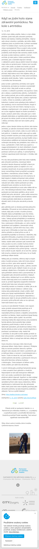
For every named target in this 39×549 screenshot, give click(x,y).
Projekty (19, 7)
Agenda (13, 7)
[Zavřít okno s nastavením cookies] (35, 513)
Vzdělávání (27, 7)
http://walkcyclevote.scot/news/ (17, 394)
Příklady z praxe (7, 10)
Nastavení (8, 541)
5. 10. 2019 (13, 398)
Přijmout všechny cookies (14, 536)
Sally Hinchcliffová (29, 398)
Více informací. (14, 532)
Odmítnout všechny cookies (12, 545)
